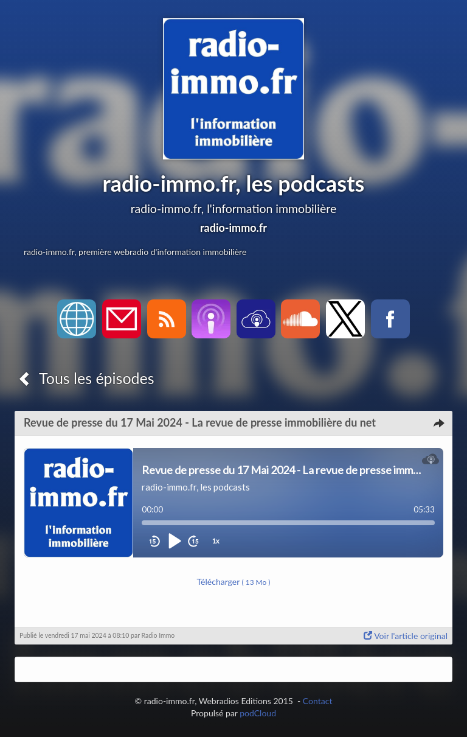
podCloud (258, 713)
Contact (318, 701)
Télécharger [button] (234, 581)
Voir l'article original (406, 635)
